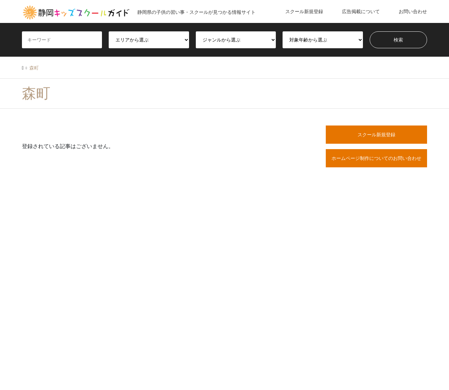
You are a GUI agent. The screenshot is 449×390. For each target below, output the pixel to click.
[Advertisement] (376, 247)
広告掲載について (361, 11)
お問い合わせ (413, 11)
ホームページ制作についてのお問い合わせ (376, 158)
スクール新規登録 (304, 11)
